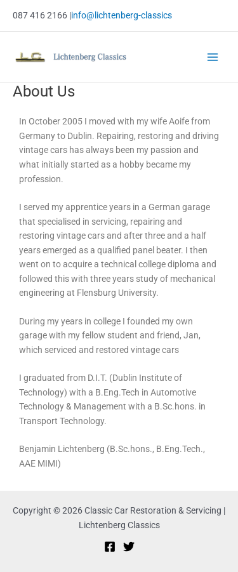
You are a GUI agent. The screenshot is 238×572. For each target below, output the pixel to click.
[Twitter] (129, 546)
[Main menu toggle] (213, 56)
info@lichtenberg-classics (121, 15)
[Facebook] (110, 546)
